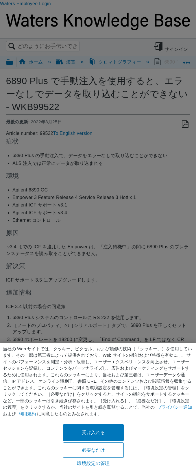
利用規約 (27, 413)
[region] (98, 406)
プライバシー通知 (174, 407)
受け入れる (93, 432)
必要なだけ (93, 450)
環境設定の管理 (93, 463)
